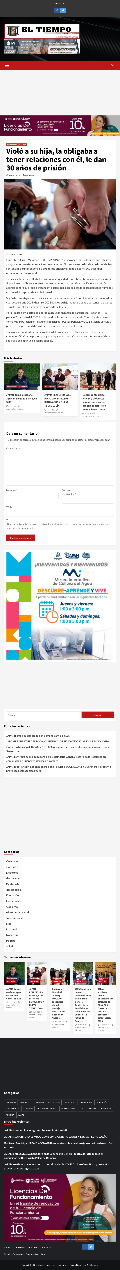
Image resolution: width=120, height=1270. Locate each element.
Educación (12, 895)
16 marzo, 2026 (90, 413)
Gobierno (23, 386)
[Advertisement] (60, 92)
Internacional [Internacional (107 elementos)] (68, 1109)
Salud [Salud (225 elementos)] (21, 1115)
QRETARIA (29, 175)
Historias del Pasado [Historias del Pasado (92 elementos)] (47, 1109)
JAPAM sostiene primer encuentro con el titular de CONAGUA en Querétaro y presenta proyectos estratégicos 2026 (58, 768)
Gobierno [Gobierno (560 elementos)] (28, 1109)
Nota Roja (12, 935)
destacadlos (13, 889)
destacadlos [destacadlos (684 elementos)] (86, 1102)
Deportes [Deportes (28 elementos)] (39, 1102)
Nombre (11, 490)
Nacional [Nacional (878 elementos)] (92, 1109)
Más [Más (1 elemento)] (81, 1109)
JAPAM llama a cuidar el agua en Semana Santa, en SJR (21, 398)
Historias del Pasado (18, 912)
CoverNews (76, 1264)
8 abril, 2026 (13, 406)
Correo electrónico (69, 492)
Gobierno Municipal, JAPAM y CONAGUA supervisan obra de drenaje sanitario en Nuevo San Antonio (94, 402)
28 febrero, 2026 (82, 1025)
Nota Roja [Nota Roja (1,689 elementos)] (106, 1109)
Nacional (22, 145)
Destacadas (12, 145)
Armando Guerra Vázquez (15, 409)
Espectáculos (14, 901)
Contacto (12, 867)
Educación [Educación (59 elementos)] (102, 1102)
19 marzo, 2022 (15, 175)
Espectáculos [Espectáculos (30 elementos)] (12, 1109)
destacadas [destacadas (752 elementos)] (69, 1102)
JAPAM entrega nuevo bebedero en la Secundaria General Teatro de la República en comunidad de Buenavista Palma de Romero (56, 758)
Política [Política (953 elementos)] (10, 1115)
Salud (9, 946)
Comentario (13, 448)
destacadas (13, 878)
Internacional (14, 918)
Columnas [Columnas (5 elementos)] (11, 1102)
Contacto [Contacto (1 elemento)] (25, 1102)
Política (10, 940)
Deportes (12, 872)
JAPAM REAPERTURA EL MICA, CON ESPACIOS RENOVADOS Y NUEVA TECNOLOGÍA (57, 400)
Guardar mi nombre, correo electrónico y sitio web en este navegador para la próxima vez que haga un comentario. (57, 525)
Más (8, 923)
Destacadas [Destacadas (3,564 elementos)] (54, 1102)
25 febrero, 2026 (105, 1025)
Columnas (12, 861)
